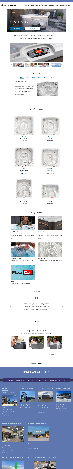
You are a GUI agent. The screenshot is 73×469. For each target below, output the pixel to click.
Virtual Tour (5, 413)
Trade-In (46, 380)
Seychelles (50, 168)
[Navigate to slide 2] (37, 321)
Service (56, 5)
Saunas (32, 5)
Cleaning (62, 5)
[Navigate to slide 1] (35, 321)
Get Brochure (17, 28)
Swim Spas (37, 5)
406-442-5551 (45, 408)
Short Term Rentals (49, 0)
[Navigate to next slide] (61, 307)
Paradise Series (24, 138)
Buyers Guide (31, 380)
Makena (24, 168)
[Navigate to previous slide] (11, 307)
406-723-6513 (27, 408)
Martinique (24, 199)
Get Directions (5, 415)
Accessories (51, 5)
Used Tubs (67, 5)
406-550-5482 (10, 450)
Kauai (50, 199)
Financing (56, 0)
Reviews (53, 0)
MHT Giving (62, 380)
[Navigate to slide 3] (38, 321)
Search (69, 1)
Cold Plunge (44, 5)
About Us (63, 0)
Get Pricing (60, 0)
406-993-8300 (63, 408)
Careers (66, 0)
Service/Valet (53, 380)
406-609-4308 (35, 448)
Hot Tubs (27, 5)
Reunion (50, 136)
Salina (24, 136)
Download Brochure (20, 380)
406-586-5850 (10, 411)
